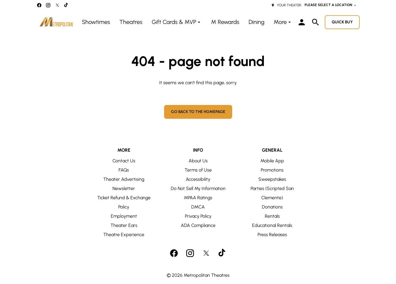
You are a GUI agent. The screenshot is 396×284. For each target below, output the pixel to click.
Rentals (272, 216)
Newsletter (123, 188)
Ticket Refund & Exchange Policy (124, 202)
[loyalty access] (301, 22)
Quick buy (342, 22)
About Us (198, 160)
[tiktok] (66, 5)
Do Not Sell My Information (198, 188)
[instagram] (48, 5)
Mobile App (272, 160)
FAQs (124, 170)
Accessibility (198, 179)
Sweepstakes (272, 179)
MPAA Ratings (198, 197)
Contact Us (123, 160)
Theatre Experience (123, 234)
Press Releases (272, 234)
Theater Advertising (123, 179)
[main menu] (187, 22)
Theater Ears (123, 225)
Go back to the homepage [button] (198, 111)
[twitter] (57, 5)
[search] (315, 22)
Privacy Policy (198, 216)
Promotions (272, 170)
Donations (272, 207)
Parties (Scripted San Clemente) (272, 193)
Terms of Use (198, 170)
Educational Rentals (272, 225)
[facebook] (39, 5)
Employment (124, 216)
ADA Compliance (198, 225)
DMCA (198, 207)
